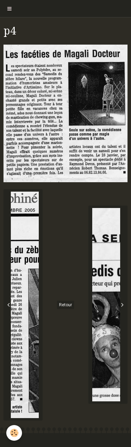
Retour (65, 304)
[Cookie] (14, 433)
